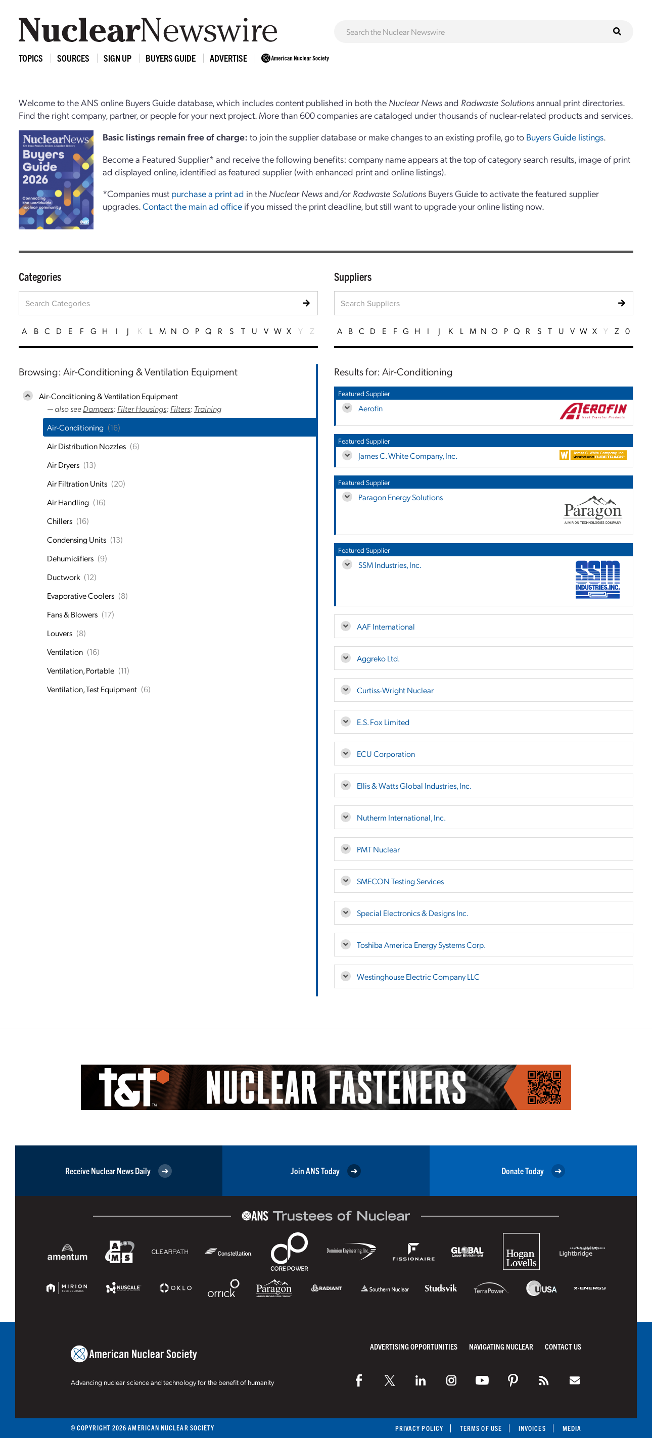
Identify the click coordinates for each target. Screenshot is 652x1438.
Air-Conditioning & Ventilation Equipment (108, 396)
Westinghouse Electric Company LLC (418, 976)
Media (572, 1428)
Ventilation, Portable (80, 670)
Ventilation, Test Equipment (92, 689)
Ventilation (65, 651)
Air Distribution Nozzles (86, 446)
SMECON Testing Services (400, 881)
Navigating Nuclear (501, 1346)
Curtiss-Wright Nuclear (395, 690)
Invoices (532, 1428)
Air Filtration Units (77, 483)
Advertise (228, 58)
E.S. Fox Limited (383, 721)
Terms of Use (481, 1428)
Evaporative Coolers (80, 595)
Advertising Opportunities (413, 1346)
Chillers (59, 520)
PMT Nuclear (378, 849)
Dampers (98, 408)
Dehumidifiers (70, 558)
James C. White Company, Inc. (407, 455)
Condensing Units (76, 539)
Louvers (59, 633)
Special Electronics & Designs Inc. (413, 912)
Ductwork (63, 576)
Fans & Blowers (72, 614)
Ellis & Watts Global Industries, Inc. (414, 785)
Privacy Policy (419, 1428)
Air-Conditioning (75, 427)
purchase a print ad (207, 193)
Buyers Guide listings (564, 136)
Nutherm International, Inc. (401, 817)
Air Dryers (63, 464)
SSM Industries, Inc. (390, 564)
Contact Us (563, 1346)
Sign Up (117, 58)
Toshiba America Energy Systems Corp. (421, 944)
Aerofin (370, 408)
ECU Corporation (386, 753)
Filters (180, 408)
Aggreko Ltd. (378, 658)
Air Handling (68, 502)
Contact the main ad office (192, 206)
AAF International (386, 626)
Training (207, 408)
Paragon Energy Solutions (400, 497)
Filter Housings (141, 408)
